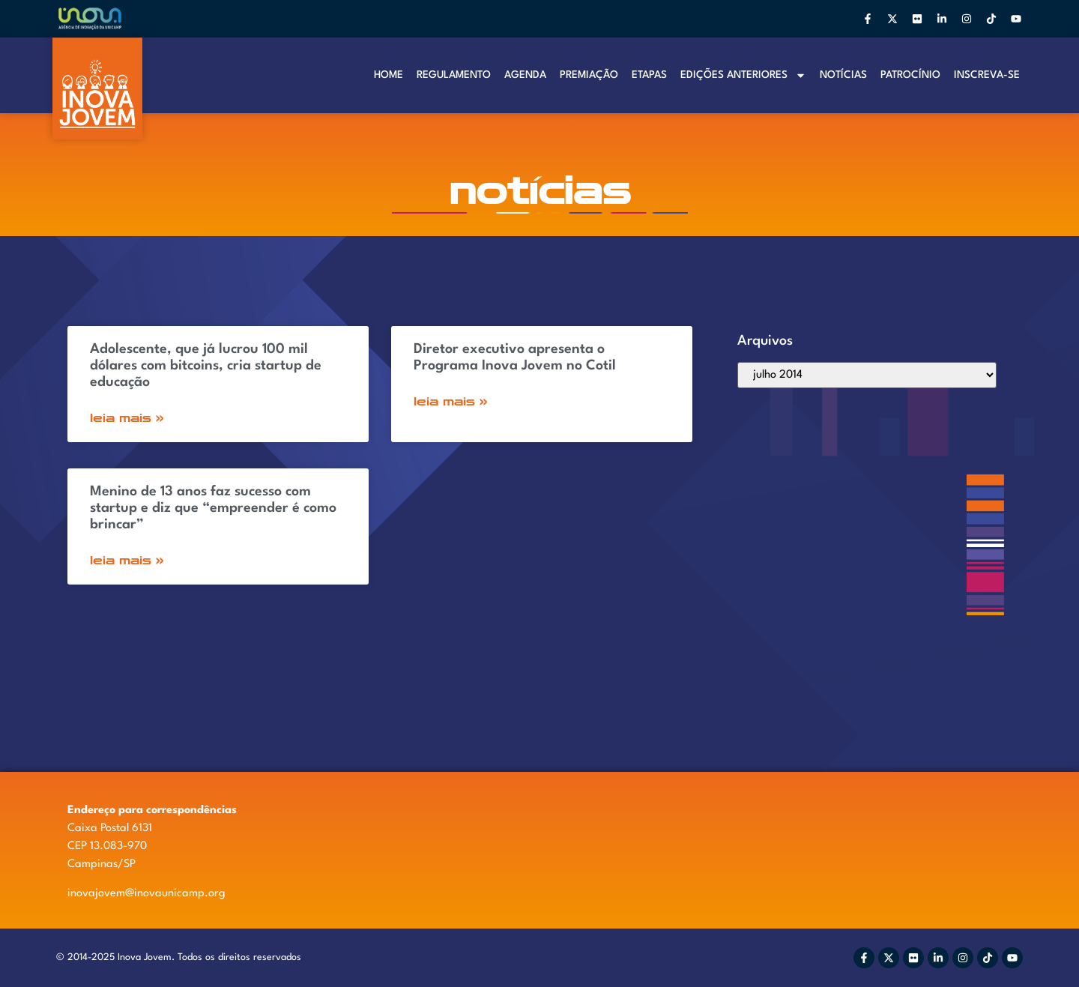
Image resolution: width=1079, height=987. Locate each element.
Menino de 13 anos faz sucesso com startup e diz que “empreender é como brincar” (213, 508)
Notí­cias (843, 75)
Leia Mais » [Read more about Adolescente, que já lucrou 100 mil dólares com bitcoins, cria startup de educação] (127, 418)
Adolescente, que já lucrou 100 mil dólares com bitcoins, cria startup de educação (205, 365)
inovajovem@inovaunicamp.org (146, 893)
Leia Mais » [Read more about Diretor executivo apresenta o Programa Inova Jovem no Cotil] (451, 401)
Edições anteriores (743, 75)
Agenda (525, 75)
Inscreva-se (987, 75)
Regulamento (454, 75)
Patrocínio (910, 75)
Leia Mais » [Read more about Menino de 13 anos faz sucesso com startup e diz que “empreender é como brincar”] (127, 560)
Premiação (589, 75)
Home (388, 75)
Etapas (649, 75)
